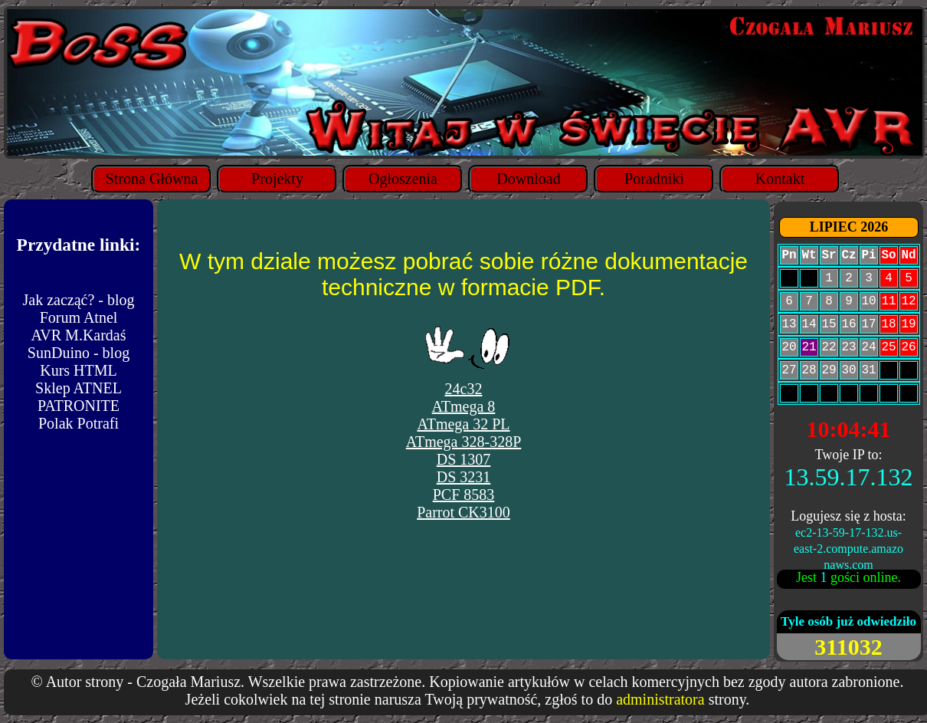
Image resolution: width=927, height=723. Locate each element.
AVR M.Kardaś (78, 335)
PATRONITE (79, 405)
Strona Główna (152, 178)
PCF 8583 (464, 494)
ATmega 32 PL (463, 424)
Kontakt (779, 178)
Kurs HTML (78, 370)
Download (528, 178)
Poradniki (654, 178)
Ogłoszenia (403, 178)
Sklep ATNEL (78, 388)
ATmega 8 (464, 406)
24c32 (464, 388)
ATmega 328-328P (464, 441)
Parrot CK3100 (463, 512)
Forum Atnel (79, 317)
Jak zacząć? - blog (78, 299)
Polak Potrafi (78, 423)
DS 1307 (464, 459)
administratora (660, 699)
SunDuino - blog (78, 352)
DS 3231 (464, 476)
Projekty (277, 178)
